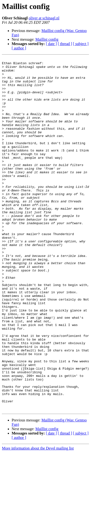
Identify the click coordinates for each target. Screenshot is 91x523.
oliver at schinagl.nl (44, 18)
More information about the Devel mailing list (38, 519)
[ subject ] (81, 44)
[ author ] (19, 48)
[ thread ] (65, 44)
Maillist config (46, 39)
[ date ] (51, 44)
